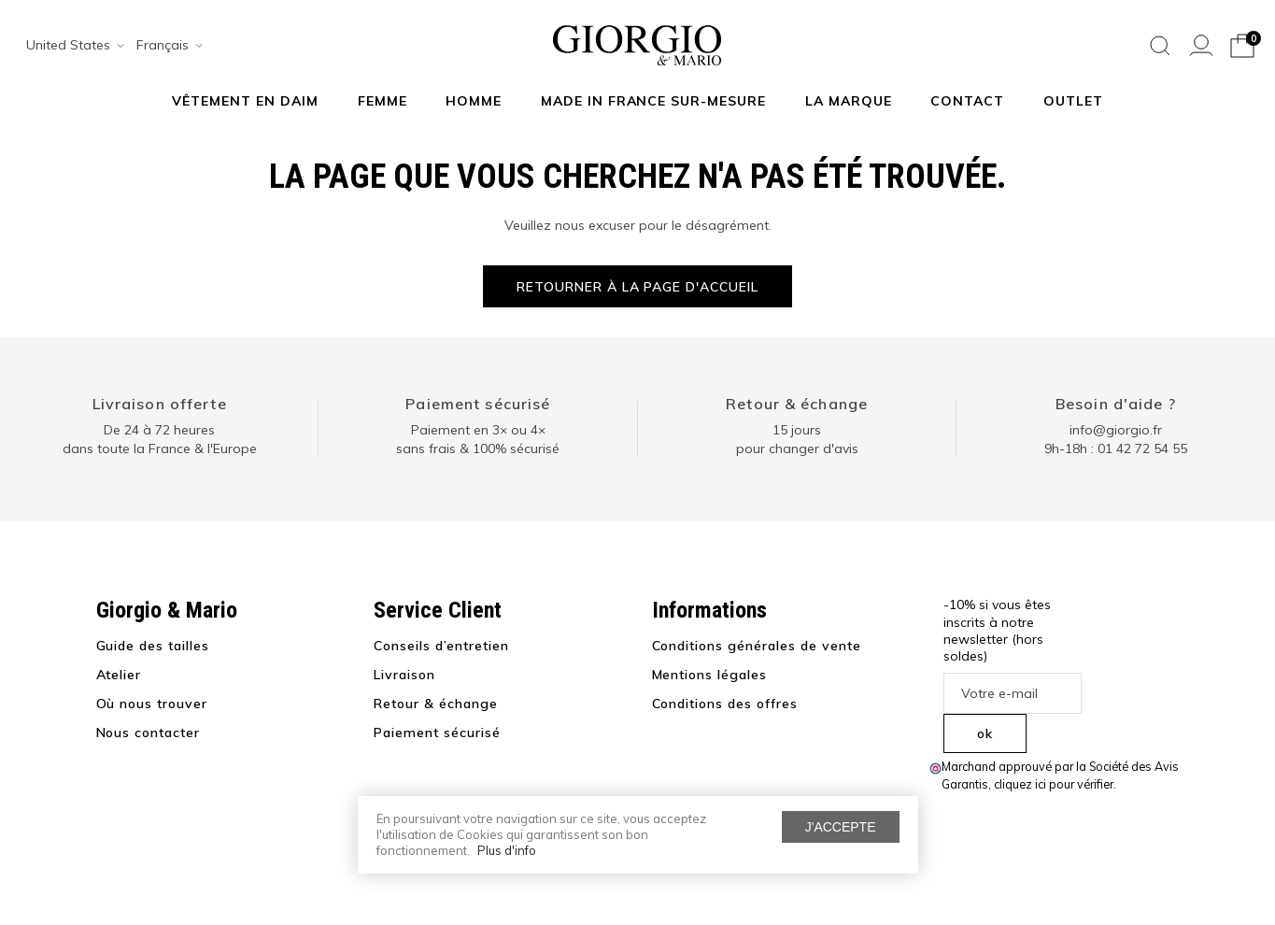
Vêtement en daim (245, 100)
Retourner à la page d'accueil (637, 286)
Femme (382, 100)
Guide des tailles (153, 645)
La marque (848, 100)
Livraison (404, 674)
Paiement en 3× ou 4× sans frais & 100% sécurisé (478, 439)
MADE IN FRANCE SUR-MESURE (654, 100)
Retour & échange (797, 403)
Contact (967, 100)
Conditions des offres (725, 703)
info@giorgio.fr (1116, 429)
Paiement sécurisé (477, 403)
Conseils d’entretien (441, 645)
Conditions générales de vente (756, 645)
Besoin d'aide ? (1115, 403)
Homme (474, 100)
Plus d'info (506, 850)
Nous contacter (148, 732)
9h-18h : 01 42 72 (1115, 448)
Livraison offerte (159, 403)
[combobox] (69, 45)
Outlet (1073, 100)
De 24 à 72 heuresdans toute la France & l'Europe (160, 439)
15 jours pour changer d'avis (797, 439)
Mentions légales (710, 674)
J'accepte (840, 826)
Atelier (119, 674)
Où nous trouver (152, 703)
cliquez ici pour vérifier (1053, 783)
